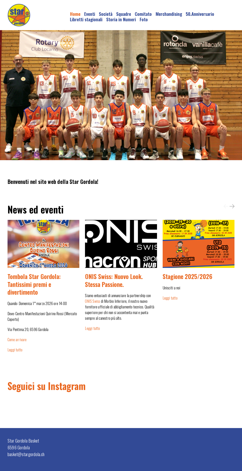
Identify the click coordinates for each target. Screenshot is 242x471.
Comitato (143, 13)
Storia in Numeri (121, 19)
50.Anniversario (200, 13)
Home (75, 13)
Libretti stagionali (86, 19)
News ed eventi (36, 209)
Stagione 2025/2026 (187, 276)
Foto (144, 19)
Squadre (123, 13)
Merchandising (169, 13)
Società (105, 13)
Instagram (67, 386)
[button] (226, 206)
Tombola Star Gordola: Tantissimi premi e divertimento (34, 284)
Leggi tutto (15, 349)
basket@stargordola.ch (26, 454)
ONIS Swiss (92, 301)
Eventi (89, 13)
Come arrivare (17, 339)
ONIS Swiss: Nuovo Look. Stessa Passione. (114, 280)
